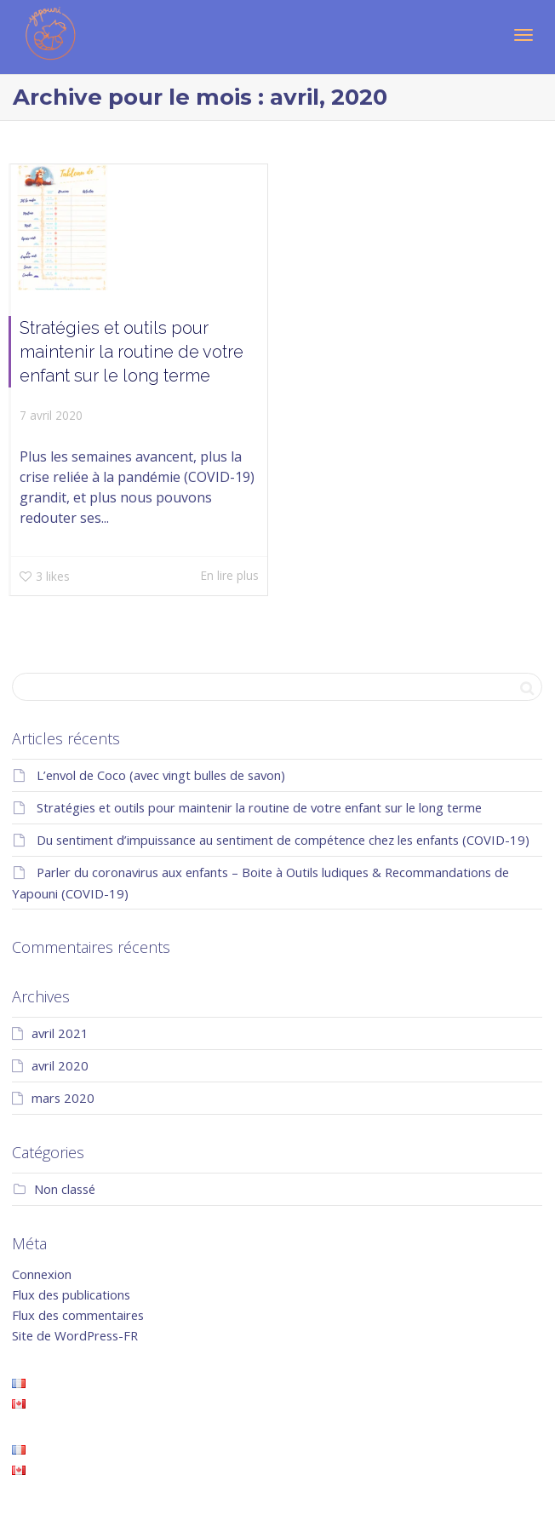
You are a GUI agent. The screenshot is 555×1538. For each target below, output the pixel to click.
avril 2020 (60, 1065)
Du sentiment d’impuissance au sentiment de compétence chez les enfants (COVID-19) (283, 839)
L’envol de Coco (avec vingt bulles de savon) (161, 774)
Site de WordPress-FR (75, 1335)
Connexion (42, 1274)
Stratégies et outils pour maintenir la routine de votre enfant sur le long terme (131, 352)
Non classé (64, 1188)
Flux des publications (71, 1294)
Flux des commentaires (78, 1314)
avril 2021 (60, 1033)
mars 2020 (62, 1097)
